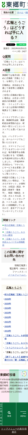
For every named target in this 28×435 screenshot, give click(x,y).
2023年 (7, 313)
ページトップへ (24, 374)
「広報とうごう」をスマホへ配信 (13, 233)
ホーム (20, 12)
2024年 (7, 308)
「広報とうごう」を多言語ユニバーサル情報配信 (13, 242)
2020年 (7, 326)
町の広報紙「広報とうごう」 (13, 226)
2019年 (7, 331)
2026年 (7, 299)
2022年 (7, 317)
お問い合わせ (1, 416)
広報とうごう (14, 287)
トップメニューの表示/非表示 (14, 430)
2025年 (7, 303)
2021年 (7, 322)
